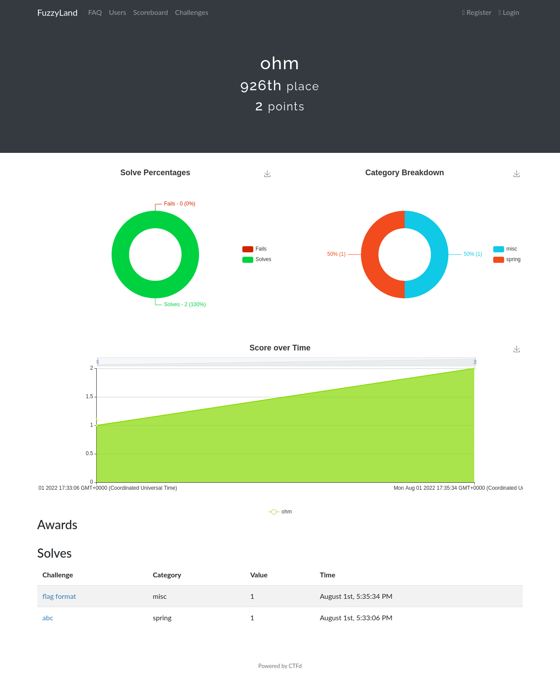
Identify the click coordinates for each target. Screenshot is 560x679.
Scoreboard (150, 12)
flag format (59, 596)
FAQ (95, 12)
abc (47, 617)
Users (117, 12)
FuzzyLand (57, 12)
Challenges (191, 12)
